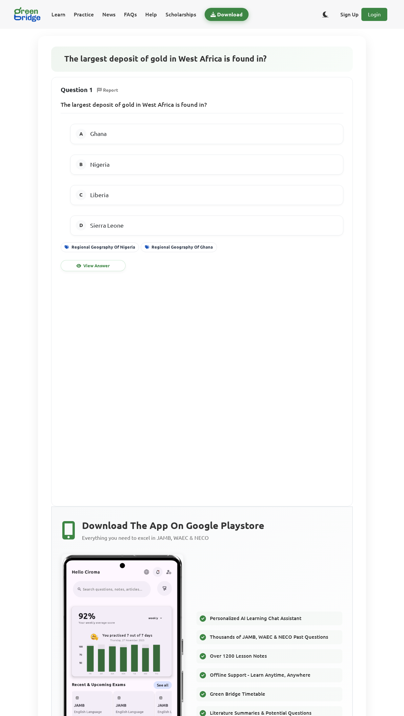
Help (151, 14)
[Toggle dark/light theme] (325, 14)
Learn (58, 14)
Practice (84, 14)
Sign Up (349, 14)
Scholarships (181, 14)
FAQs (130, 14)
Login (374, 14)
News (108, 14)
